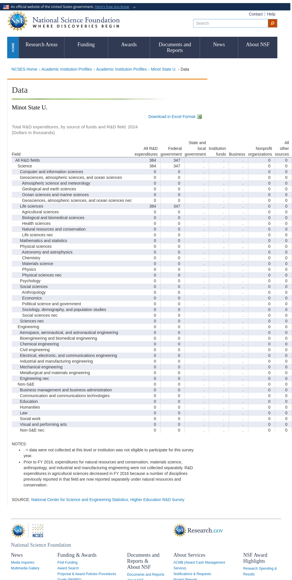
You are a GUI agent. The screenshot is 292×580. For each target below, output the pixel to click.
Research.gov (177, 530)
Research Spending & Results (260, 571)
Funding (86, 44)
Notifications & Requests (192, 574)
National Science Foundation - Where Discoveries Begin (63, 21)
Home (13, 47)
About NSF (258, 44)
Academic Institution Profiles (66, 69)
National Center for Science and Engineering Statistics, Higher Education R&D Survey (108, 499)
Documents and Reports (175, 47)
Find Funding (67, 562)
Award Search (68, 568)
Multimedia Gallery (25, 568)
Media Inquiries (22, 562)
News (219, 44)
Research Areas (41, 44)
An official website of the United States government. (66, 6)
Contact (256, 14)
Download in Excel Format (175, 116)
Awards (129, 44)
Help (271, 14)
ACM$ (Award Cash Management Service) (199, 565)
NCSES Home (24, 69)
